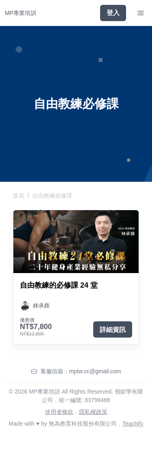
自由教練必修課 (52, 195)
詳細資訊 (113, 329)
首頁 (18, 195)
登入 (113, 12)
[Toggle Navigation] (140, 13)
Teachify (132, 423)
